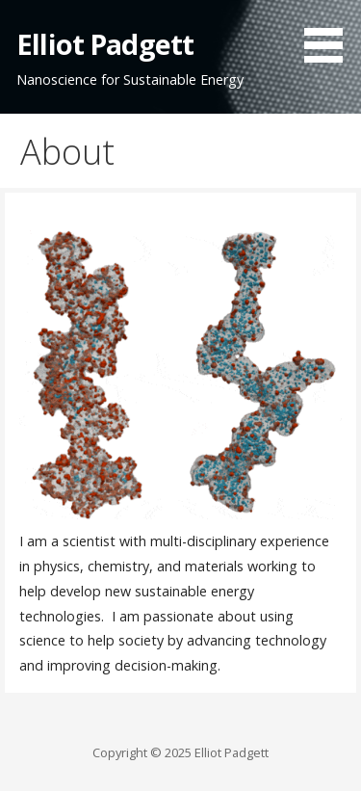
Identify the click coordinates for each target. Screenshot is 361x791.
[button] (330, 34)
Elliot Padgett (104, 44)
